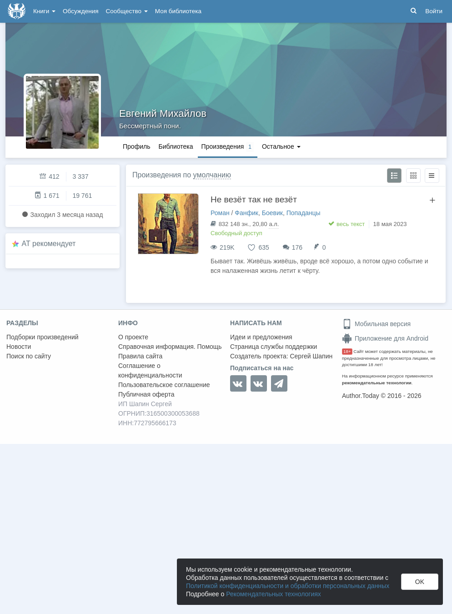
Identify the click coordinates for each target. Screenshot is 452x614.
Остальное (281, 146)
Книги (44, 11)
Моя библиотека (178, 11)
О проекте (133, 337)
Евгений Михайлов (162, 113)
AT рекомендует (49, 243)
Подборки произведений (42, 337)
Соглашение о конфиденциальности (150, 370)
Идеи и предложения (261, 337)
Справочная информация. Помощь (170, 346)
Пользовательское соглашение (164, 384)
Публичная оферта (146, 394)
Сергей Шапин (311, 356)
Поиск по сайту (28, 356)
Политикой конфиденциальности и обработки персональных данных (287, 585)
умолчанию (212, 175)
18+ (347, 351)
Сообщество (127, 11)
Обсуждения (80, 11)
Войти (433, 11)
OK (419, 581)
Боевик (272, 212)
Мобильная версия (376, 324)
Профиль (136, 146)
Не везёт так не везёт (254, 199)
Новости (18, 346)
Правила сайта (140, 356)
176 (297, 247)
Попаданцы (303, 212)
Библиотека (175, 146)
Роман (220, 212)
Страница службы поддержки (273, 346)
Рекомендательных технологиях (273, 594)
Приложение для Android (385, 338)
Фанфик (246, 212)
